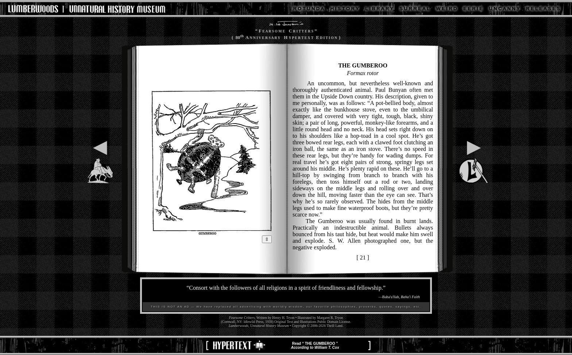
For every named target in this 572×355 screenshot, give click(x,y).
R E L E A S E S (543, 8)
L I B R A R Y (379, 8)
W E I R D (446, 8)
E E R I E (473, 8)
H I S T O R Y (345, 8)
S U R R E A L (415, 8)
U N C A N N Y (504, 8)
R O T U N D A (308, 8)
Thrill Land (334, 326)
